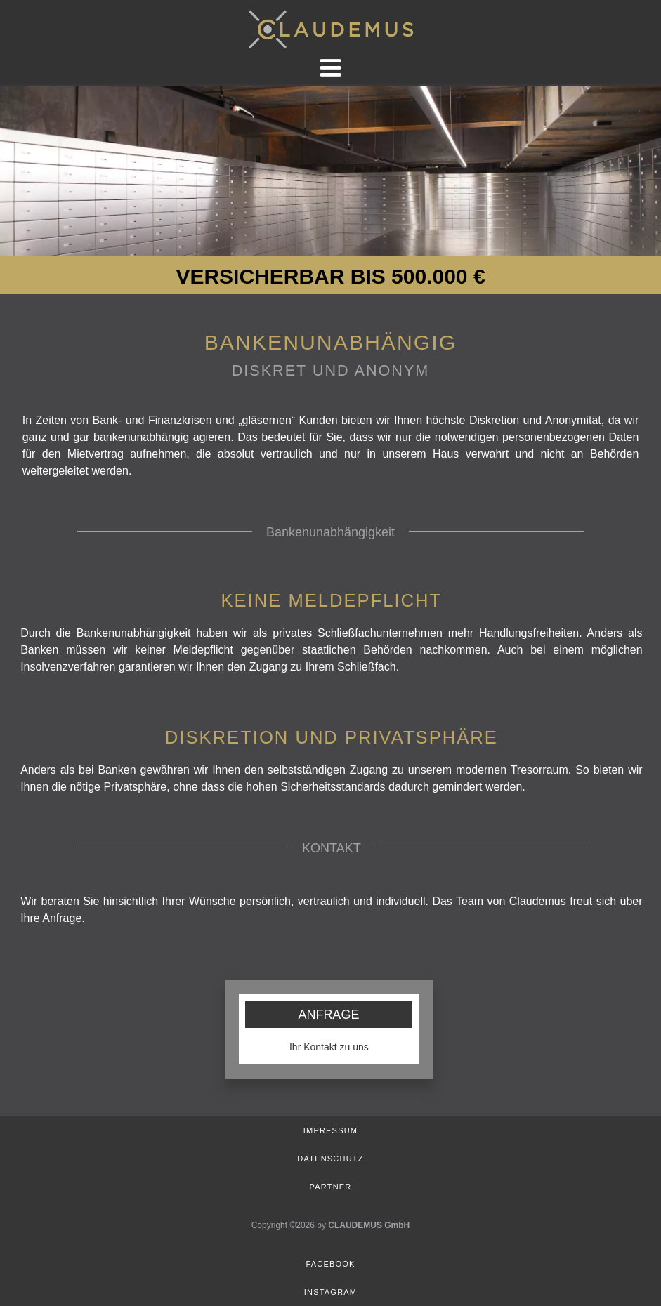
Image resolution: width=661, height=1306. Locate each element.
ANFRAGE (328, 1015)
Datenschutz (330, 1158)
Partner (331, 1186)
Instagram (330, 1292)
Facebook (330, 1264)
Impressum (330, 1130)
